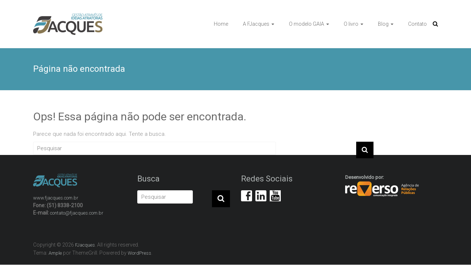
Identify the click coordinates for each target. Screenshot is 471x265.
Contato (417, 24)
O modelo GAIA (306, 24)
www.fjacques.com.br (55, 198)
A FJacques (256, 24)
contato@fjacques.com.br (76, 213)
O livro (351, 24)
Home (221, 24)
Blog (383, 24)
